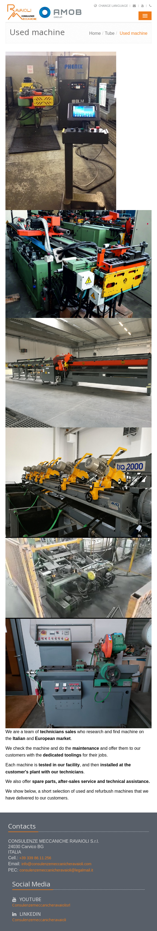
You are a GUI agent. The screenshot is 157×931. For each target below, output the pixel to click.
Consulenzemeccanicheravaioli (39, 919)
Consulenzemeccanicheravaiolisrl (41, 905)
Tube (110, 33)
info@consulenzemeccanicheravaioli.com (56, 864)
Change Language (113, 6)
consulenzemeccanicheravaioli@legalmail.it (56, 870)
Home (95, 33)
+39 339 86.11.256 (35, 858)
